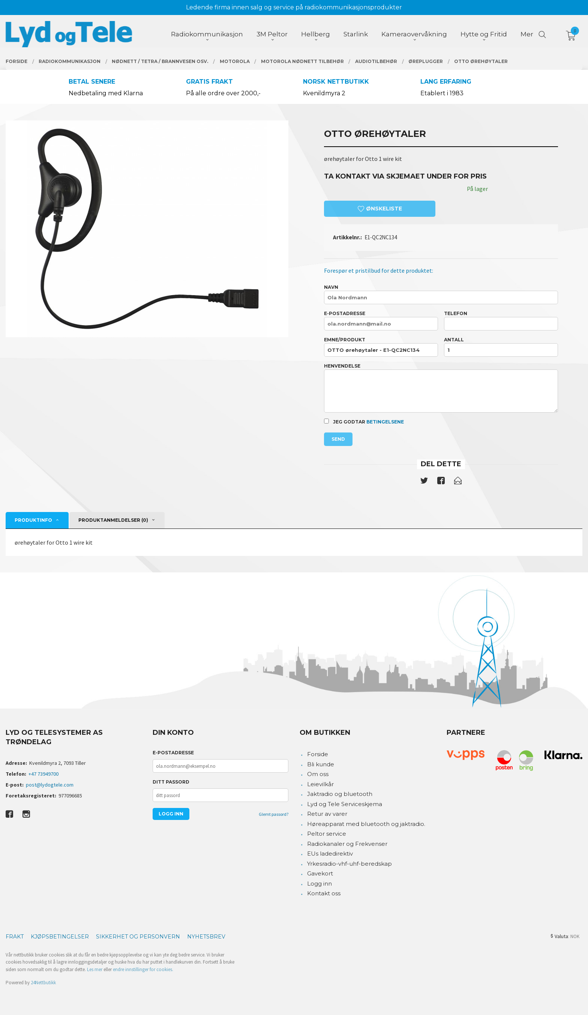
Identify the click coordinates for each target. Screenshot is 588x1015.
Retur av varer (327, 813)
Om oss (317, 774)
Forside (317, 754)
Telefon (501, 320)
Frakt (15, 936)
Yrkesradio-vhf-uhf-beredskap (349, 863)
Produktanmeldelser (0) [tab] (113, 520)
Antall (501, 347)
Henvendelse (441, 388)
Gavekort (320, 873)
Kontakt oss (323, 893)
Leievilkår (320, 784)
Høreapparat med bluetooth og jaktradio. (366, 823)
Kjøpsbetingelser (60, 936)
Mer (526, 34)
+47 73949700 (43, 773)
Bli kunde (320, 764)
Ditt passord (171, 782)
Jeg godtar (364, 422)
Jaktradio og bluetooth (339, 793)
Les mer (94, 969)
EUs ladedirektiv (330, 853)
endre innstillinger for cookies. (143, 969)
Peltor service (326, 833)
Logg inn (319, 883)
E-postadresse (381, 320)
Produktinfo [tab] (33, 520)
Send (338, 439)
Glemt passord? (273, 814)
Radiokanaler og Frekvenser (347, 843)
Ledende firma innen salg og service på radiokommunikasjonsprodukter (294, 7)
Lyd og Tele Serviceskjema (344, 804)
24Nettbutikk (43, 982)
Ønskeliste (380, 208)
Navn (441, 294)
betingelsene (385, 422)
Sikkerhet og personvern (138, 936)
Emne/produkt (381, 347)
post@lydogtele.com (50, 784)
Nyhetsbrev (206, 936)
